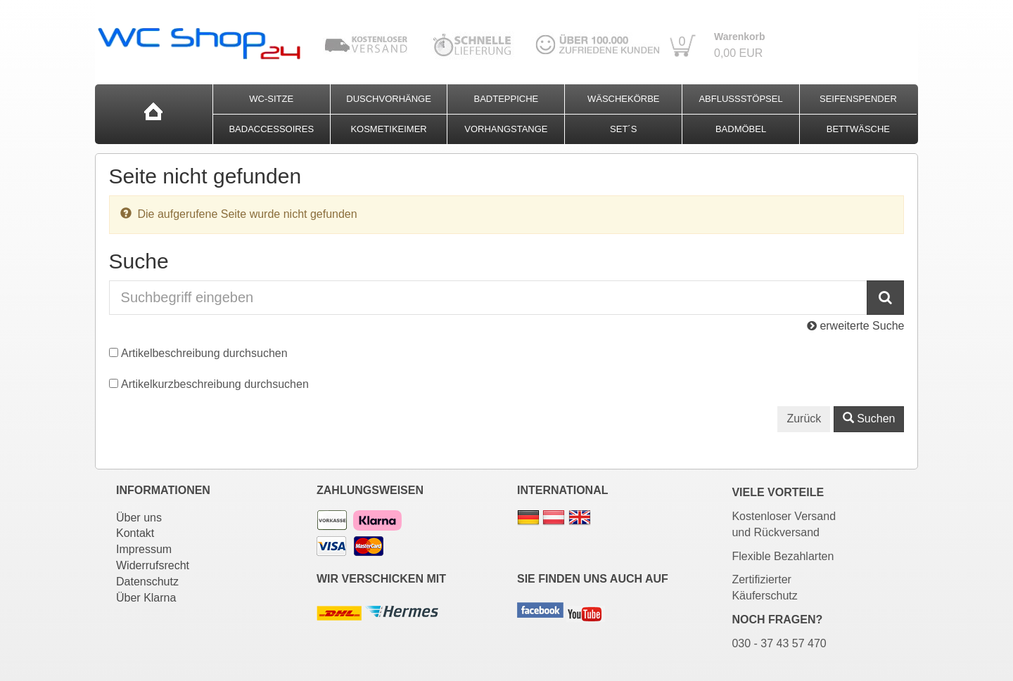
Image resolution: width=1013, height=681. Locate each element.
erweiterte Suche (856, 326)
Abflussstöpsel (740, 98)
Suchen (869, 418)
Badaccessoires (271, 129)
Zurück (803, 418)
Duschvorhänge (388, 98)
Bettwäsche (858, 129)
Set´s (623, 129)
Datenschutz (147, 582)
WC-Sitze (271, 98)
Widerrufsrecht (152, 565)
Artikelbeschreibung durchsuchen (204, 353)
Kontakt (135, 533)
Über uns (139, 518)
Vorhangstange (505, 129)
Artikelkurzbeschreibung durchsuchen (215, 384)
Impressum (144, 549)
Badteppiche (506, 98)
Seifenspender (858, 98)
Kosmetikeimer (388, 129)
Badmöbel (740, 129)
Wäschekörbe (623, 98)
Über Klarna (146, 598)
